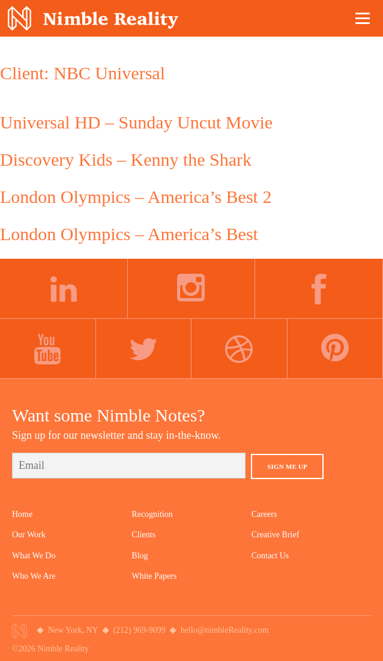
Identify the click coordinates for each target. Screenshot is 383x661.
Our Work (29, 534)
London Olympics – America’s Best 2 (135, 197)
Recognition (151, 514)
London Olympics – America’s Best (129, 234)
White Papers (153, 576)
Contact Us (270, 555)
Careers (264, 514)
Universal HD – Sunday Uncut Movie (136, 122)
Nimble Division (93, 18)
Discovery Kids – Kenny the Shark (126, 159)
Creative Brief (276, 534)
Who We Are (33, 576)
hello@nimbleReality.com (225, 630)
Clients (143, 534)
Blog (139, 555)
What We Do (33, 555)
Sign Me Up (287, 466)
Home (22, 514)
